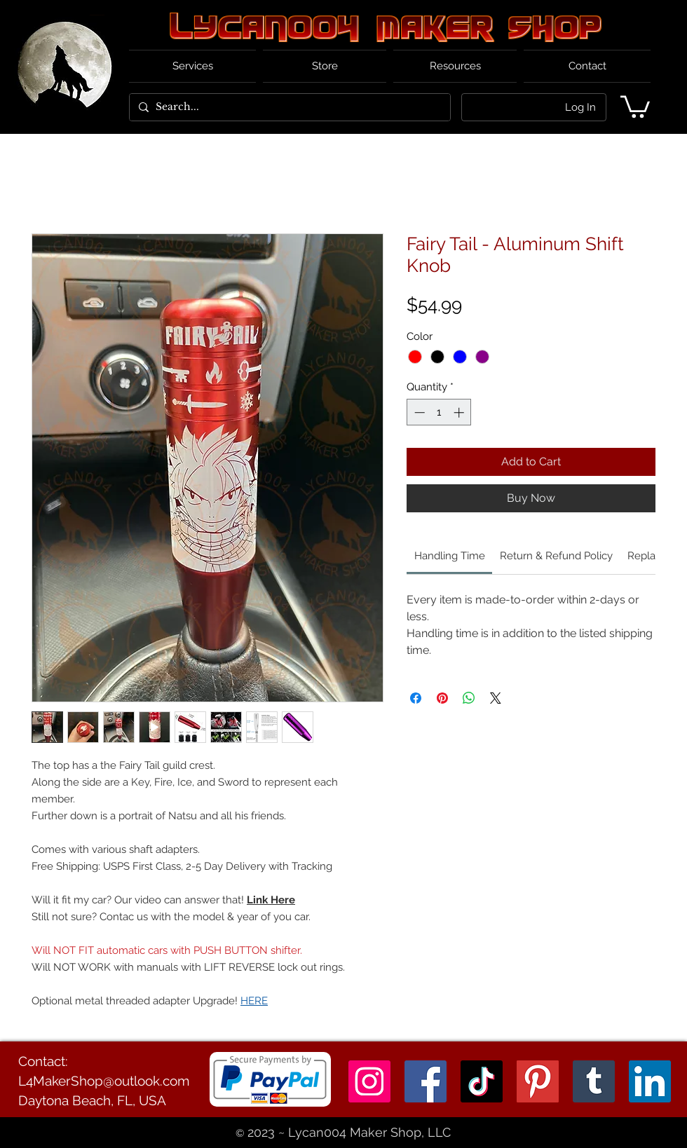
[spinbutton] (439, 412)
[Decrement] (418, 412)
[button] (635, 105)
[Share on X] (495, 698)
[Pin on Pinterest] (442, 698)
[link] (449, 555)
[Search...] (288, 107)
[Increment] (460, 412)
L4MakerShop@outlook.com (103, 1080)
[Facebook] (425, 1081)
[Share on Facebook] (415, 698)
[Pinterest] (538, 1081)
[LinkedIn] (650, 1081)
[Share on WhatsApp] (469, 698)
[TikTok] (482, 1081)
